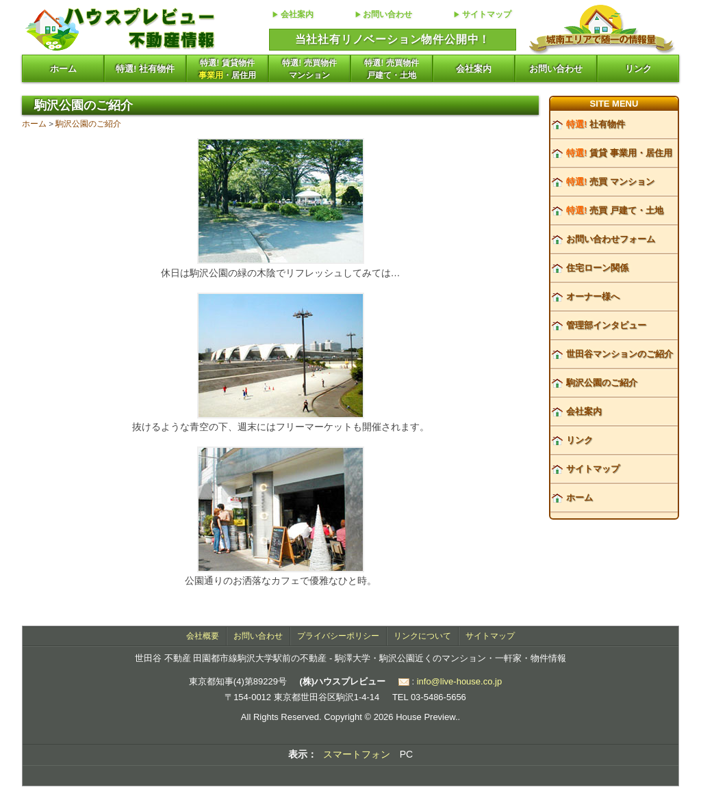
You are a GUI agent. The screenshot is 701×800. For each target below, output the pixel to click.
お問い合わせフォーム (610, 239)
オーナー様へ (593, 296)
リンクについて (422, 636)
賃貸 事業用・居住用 (619, 153)
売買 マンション (610, 181)
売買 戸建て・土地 (614, 210)
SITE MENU (614, 103)
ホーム (63, 69)
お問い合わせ (387, 14)
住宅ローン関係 (597, 268)
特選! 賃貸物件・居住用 (227, 69)
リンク (638, 69)
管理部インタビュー (606, 325)
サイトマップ (486, 14)
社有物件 (595, 124)
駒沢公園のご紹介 (88, 123)
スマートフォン (356, 754)
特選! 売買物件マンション (309, 69)
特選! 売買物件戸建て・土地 (391, 69)
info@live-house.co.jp (459, 681)
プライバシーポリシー (338, 636)
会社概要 (202, 636)
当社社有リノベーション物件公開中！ (393, 39)
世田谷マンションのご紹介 (619, 354)
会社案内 (297, 14)
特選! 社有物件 (145, 69)
